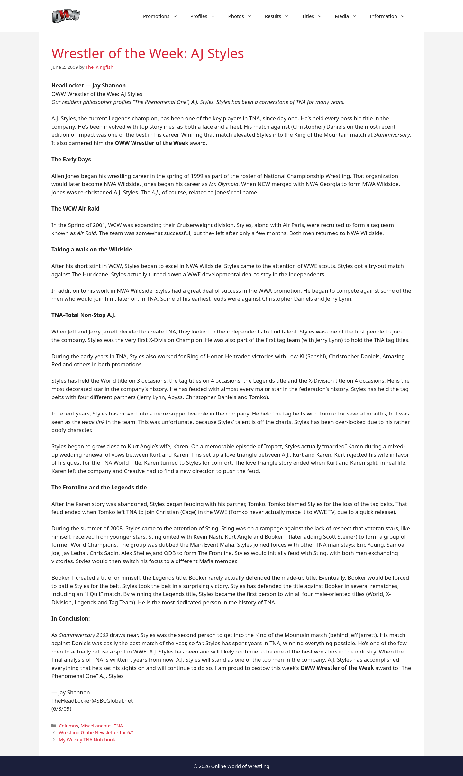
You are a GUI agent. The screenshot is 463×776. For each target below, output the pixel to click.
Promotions (163, 16)
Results (280, 16)
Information (391, 16)
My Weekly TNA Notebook (87, 739)
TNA (118, 726)
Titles (315, 16)
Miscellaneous (96, 726)
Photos (243, 16)
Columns (68, 726)
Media (349, 16)
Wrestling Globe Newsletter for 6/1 (96, 732)
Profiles (206, 16)
